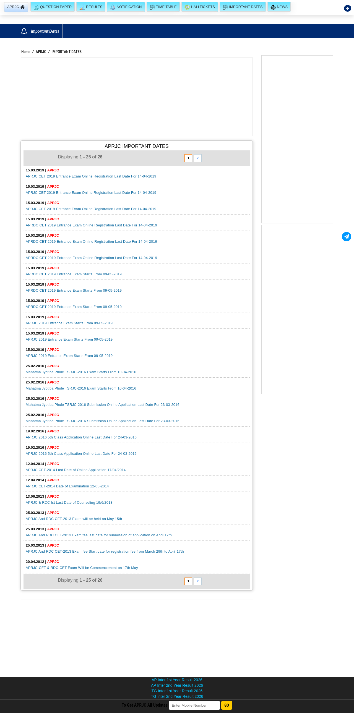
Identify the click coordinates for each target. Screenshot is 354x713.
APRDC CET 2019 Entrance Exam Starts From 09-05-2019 (74, 274)
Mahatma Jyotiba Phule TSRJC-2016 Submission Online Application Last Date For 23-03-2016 (102, 405)
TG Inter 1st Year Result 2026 (177, 691)
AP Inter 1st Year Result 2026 (177, 680)
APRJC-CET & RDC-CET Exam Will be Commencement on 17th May (82, 568)
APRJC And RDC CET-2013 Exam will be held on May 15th (74, 519)
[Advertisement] (137, 96)
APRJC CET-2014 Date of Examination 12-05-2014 (67, 486)
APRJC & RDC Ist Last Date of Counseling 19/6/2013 (69, 503)
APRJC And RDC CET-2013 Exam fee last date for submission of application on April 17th (99, 535)
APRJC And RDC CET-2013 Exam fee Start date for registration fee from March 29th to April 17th (105, 551)
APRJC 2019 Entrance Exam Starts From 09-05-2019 (69, 323)
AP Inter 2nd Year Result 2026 (177, 685)
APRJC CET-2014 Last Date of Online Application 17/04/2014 (76, 470)
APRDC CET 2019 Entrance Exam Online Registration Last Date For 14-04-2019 (91, 225)
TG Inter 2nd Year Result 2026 (177, 696)
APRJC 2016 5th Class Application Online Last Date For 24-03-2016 (81, 437)
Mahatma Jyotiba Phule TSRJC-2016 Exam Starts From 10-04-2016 (81, 372)
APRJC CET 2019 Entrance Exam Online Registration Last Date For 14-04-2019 (91, 176)
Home (25, 51)
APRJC (41, 51)
